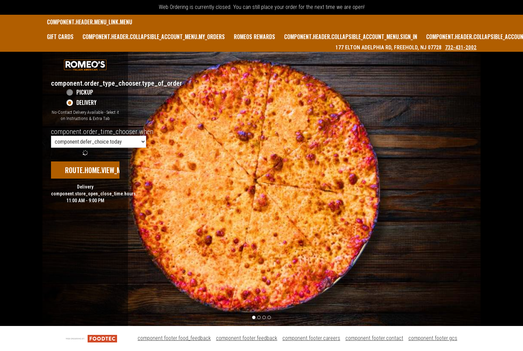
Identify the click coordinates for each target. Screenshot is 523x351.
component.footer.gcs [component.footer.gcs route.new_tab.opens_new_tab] (432, 338)
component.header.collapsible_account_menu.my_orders (153, 37)
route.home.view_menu (98, 170)
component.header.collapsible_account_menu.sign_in (350, 37)
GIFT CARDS (60, 37)
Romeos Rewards (254, 37)
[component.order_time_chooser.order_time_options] (98, 142)
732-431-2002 (460, 47)
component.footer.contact (374, 338)
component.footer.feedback (246, 338)
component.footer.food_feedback (174, 338)
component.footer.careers (311, 338)
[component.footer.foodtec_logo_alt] (91, 338)
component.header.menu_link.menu (89, 22)
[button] (85, 65)
